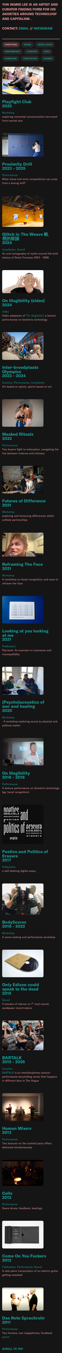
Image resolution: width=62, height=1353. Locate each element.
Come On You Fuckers (24, 1256)
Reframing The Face (22, 564)
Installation (9, 249)
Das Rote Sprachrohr (23, 1318)
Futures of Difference (24, 501)
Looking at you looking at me (25, 633)
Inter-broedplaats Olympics (20, 369)
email (24, 28)
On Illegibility (35, 315)
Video (5, 311)
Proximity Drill (17, 164)
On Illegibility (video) (23, 300)
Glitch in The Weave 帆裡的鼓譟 (25, 236)
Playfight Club (16, 101)
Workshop (8, 112)
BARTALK (12, 1057)
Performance (10, 175)
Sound (21, 249)
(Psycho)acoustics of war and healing (23, 704)
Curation (7, 382)
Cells (7, 1193)
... (30, 19)
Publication (9, 646)
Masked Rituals (17, 434)
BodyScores (14, 922)
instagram (43, 28)
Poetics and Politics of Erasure (25, 854)
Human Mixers (16, 1128)
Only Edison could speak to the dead (20, 987)
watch (5, 1337)
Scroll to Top (12, 1349)
